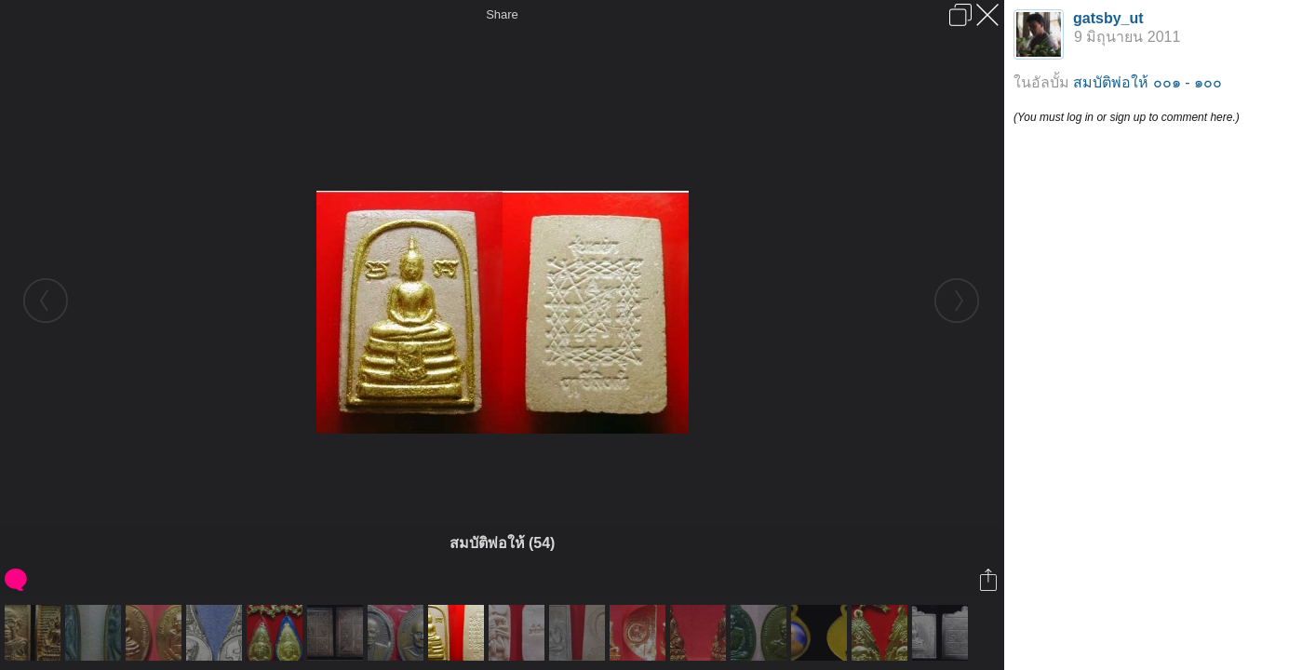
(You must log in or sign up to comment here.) (1126, 117)
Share (502, 14)
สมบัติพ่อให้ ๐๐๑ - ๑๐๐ (1147, 82)
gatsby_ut (1108, 18)
